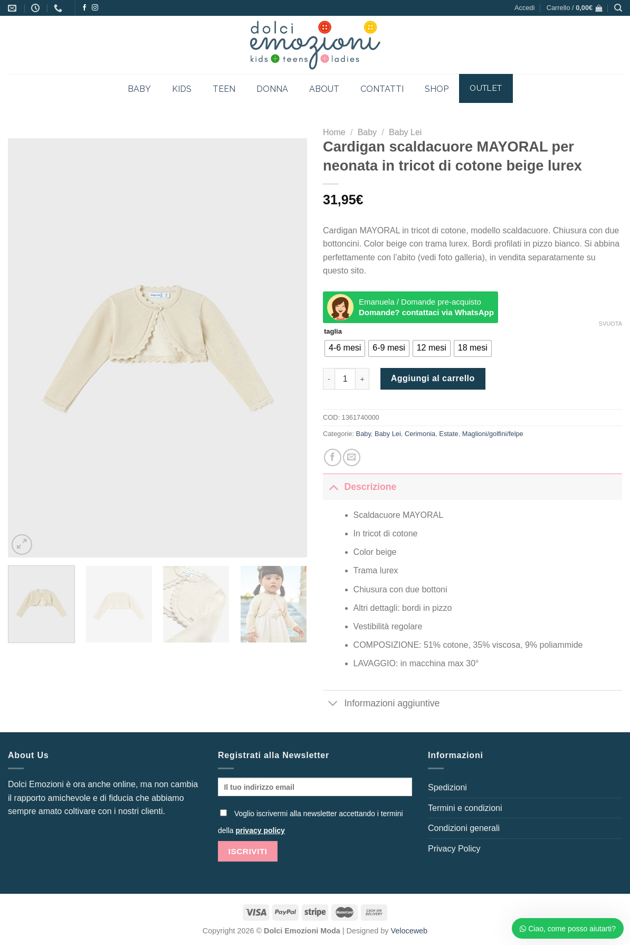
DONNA (272, 89)
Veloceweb (409, 931)
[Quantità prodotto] (345, 378)
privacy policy (259, 830)
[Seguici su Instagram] (95, 8)
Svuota (610, 323)
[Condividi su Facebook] (332, 457)
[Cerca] (618, 8)
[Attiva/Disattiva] (333, 486)
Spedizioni (447, 787)
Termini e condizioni (465, 808)
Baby (367, 132)
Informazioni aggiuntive (381, 704)
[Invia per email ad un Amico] (351, 457)
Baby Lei (405, 132)
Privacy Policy (454, 848)
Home (334, 132)
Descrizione (359, 486)
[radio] (345, 348)
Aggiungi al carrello (433, 378)
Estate (448, 434)
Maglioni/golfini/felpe (492, 434)
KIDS (182, 89)
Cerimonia (420, 434)
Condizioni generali (464, 828)
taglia (333, 331)
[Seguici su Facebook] (84, 8)
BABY (139, 89)
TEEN (224, 89)
